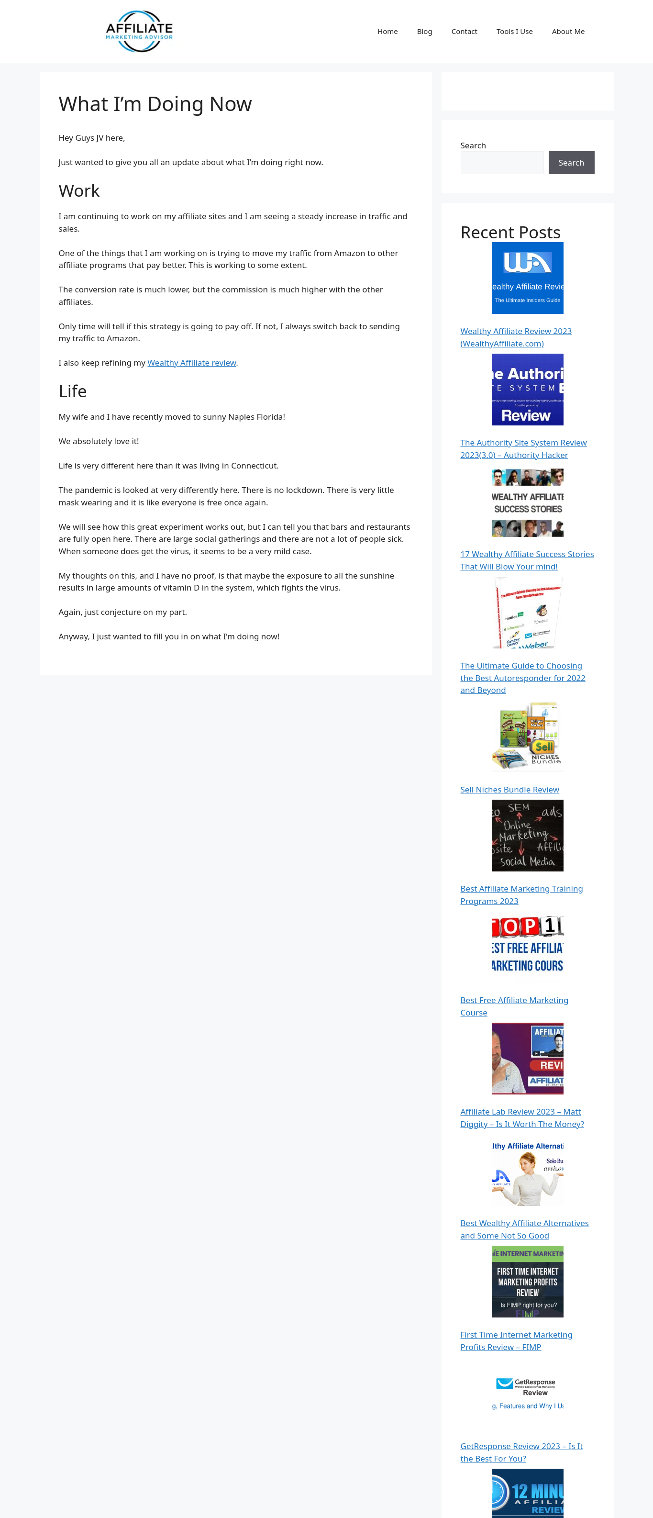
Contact (464, 31)
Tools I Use (515, 31)
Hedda (473, 1310)
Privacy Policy (527, 1502)
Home (387, 31)
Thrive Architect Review (505, 1086)
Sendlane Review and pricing (515, 1171)
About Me (568, 31)
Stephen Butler (489, 1436)
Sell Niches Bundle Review (510, 475)
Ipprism (475, 1384)
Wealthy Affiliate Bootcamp (512, 1049)
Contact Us (476, 1502)
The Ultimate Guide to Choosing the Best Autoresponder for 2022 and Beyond (523, 427)
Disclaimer (576, 1502)
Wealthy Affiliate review (191, 362)
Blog (424, 31)
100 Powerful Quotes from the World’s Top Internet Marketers (523, 1399)
